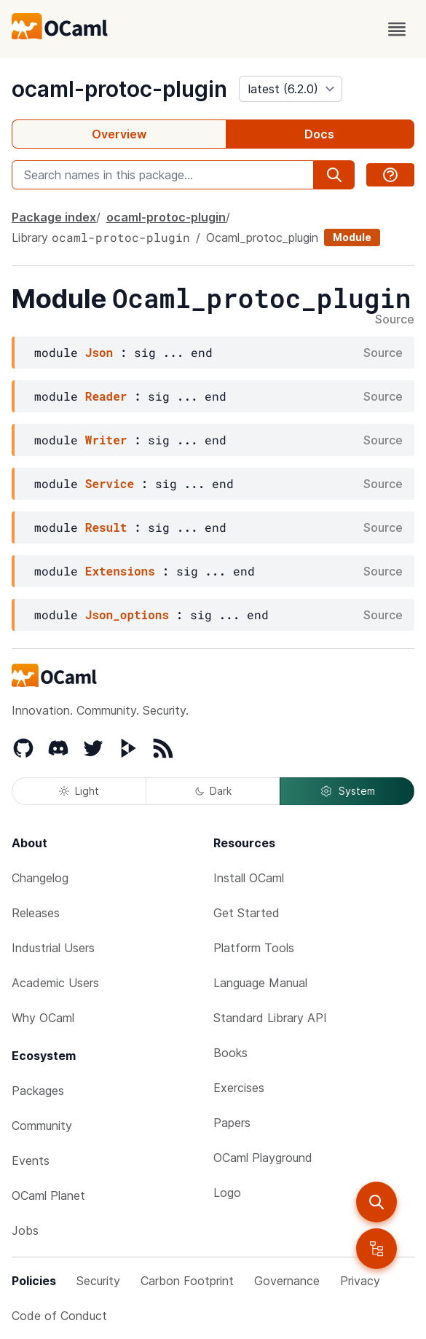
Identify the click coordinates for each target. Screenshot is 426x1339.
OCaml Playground (262, 1157)
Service (109, 483)
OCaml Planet (48, 1195)
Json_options (127, 614)
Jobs (25, 1230)
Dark (213, 791)
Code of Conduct (59, 1315)
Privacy (360, 1280)
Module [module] (352, 237)
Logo (227, 1192)
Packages (38, 1090)
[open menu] (397, 29)
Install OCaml (248, 878)
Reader (106, 396)
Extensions (120, 570)
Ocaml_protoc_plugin (262, 237)
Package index (54, 217)
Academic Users (55, 982)
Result (106, 527)
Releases (36, 913)
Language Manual (260, 982)
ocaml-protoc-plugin (119, 89)
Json (99, 352)
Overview (119, 134)
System (347, 791)
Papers (232, 1122)
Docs (319, 134)
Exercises (238, 1087)
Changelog (40, 878)
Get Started (246, 913)
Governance (287, 1280)
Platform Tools (253, 948)
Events (31, 1160)
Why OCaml (43, 1017)
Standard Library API (270, 1017)
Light (79, 791)
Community (42, 1125)
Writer (106, 439)
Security (98, 1280)
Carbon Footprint (187, 1280)
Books (230, 1052)
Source (394, 319)
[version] (290, 89)
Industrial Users (53, 948)
